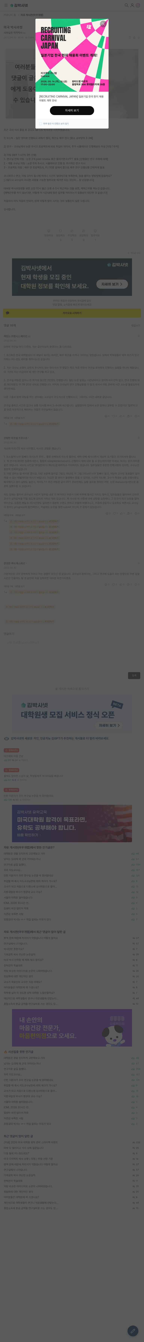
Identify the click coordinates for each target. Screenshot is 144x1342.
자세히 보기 (72, 110)
